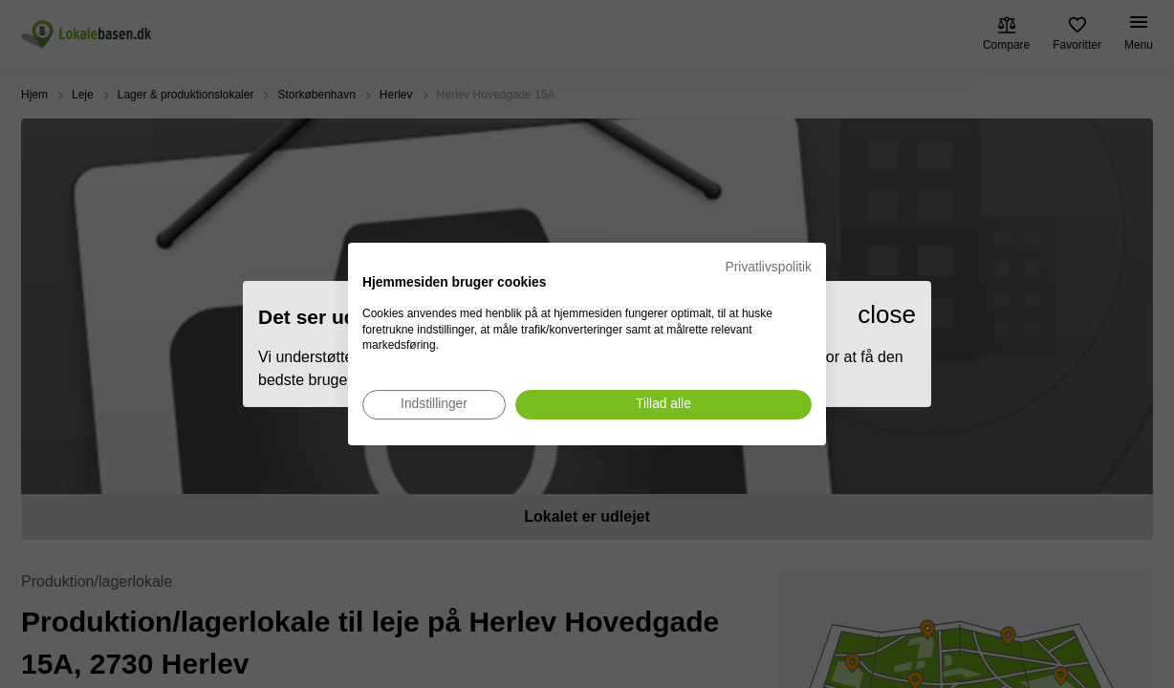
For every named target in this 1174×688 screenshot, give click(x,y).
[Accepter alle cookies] (663, 404)
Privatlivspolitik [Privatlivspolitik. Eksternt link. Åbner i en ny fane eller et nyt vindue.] (769, 267)
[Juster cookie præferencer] (434, 404)
